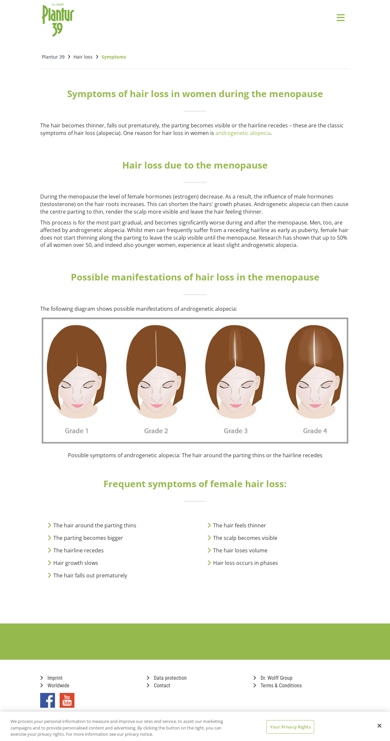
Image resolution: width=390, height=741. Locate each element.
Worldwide (55, 683)
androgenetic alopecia (243, 130)
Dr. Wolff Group (272, 675)
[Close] (379, 725)
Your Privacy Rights (290, 726)
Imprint (51, 675)
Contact (158, 683)
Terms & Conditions (277, 683)
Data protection (167, 675)
